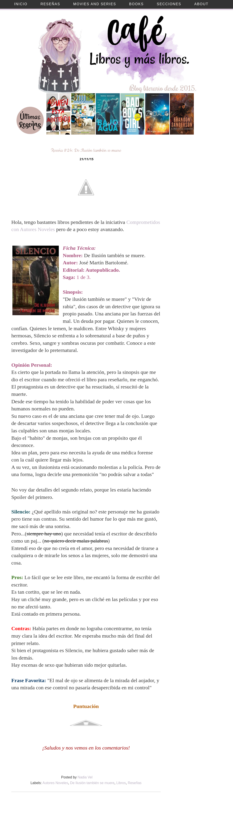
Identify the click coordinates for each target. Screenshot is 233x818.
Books (136, 4)
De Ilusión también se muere (92, 783)
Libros (121, 783)
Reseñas (50, 4)
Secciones (169, 4)
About (201, 4)
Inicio (20, 4)
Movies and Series (94, 4)
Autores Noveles (55, 783)
